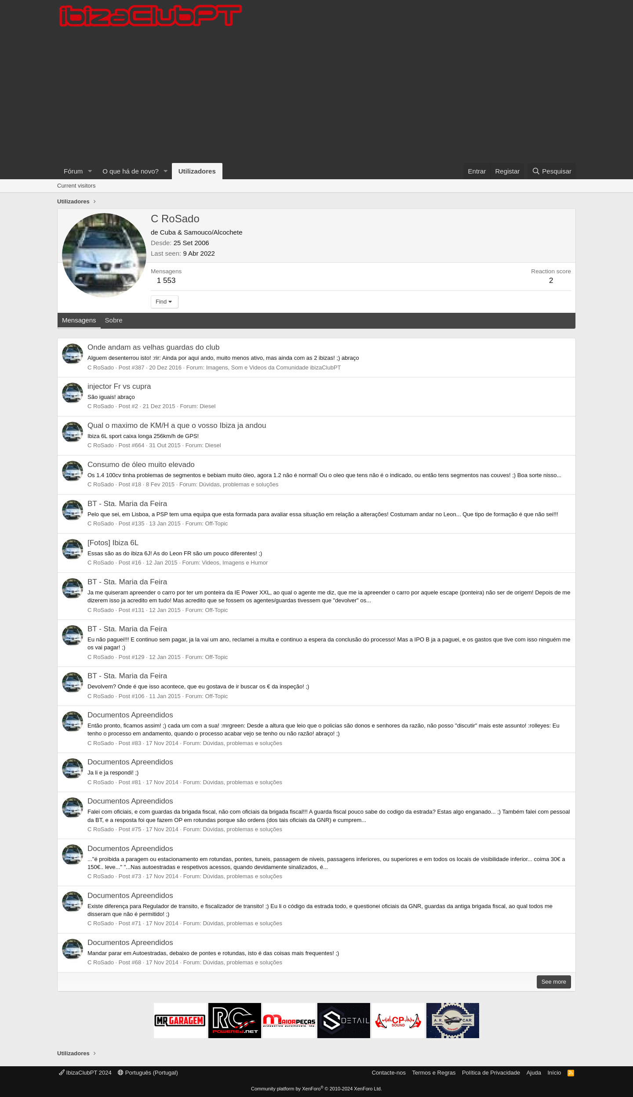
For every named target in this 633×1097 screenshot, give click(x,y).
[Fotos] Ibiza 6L (112, 543)
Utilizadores (197, 171)
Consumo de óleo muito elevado (141, 464)
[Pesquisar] (552, 171)
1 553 (166, 280)
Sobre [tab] (114, 320)
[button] (90, 171)
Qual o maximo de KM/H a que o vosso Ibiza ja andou (176, 425)
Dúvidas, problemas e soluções (239, 484)
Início (554, 1072)
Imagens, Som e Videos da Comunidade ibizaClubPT (273, 367)
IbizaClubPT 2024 (85, 1072)
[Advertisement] (316, 97)
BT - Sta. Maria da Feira (127, 504)
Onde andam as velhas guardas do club (153, 347)
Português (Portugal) (148, 1072)
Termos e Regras (433, 1072)
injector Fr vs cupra (119, 386)
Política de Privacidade (491, 1072)
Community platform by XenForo (316, 1088)
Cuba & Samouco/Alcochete (201, 232)
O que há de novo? (130, 171)
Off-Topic (216, 523)
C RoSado (100, 367)
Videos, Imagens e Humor (235, 562)
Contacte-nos (389, 1072)
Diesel (207, 406)
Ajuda (534, 1072)
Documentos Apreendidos (130, 715)
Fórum (73, 171)
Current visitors (76, 185)
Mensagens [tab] (79, 320)
